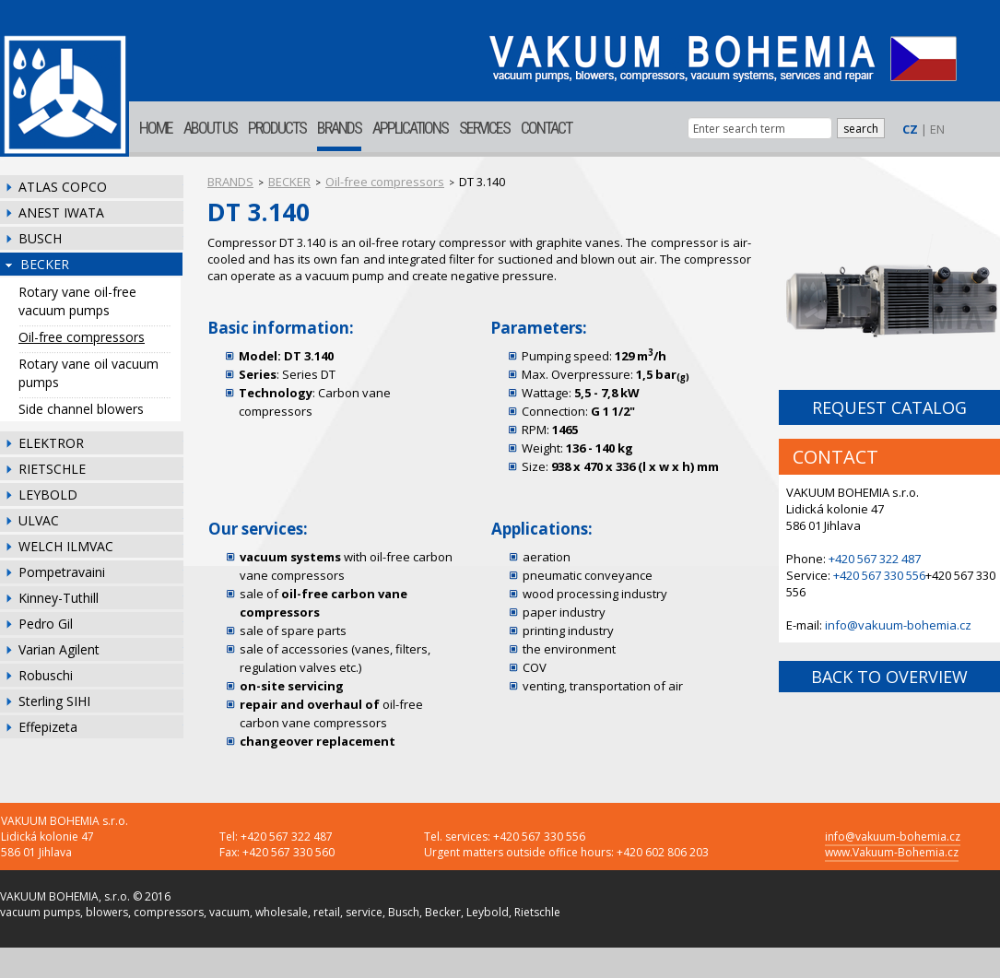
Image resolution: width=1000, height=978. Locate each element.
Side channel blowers (81, 409)
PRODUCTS (277, 127)
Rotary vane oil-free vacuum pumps (77, 301)
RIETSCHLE (52, 468)
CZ (910, 129)
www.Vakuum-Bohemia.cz (892, 852)
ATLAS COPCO (62, 186)
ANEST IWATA (61, 212)
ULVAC (38, 520)
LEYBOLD (47, 494)
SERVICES (484, 127)
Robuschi (45, 675)
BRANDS (339, 127)
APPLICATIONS (410, 127)
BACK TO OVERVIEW (889, 677)
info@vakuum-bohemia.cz (898, 625)
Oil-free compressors (81, 337)
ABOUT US (210, 127)
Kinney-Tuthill (58, 598)
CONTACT (546, 127)
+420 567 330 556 (879, 575)
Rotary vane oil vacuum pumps (88, 373)
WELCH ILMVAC (65, 546)
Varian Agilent (59, 649)
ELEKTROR (51, 443)
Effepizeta (47, 727)
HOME (155, 127)
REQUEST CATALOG (889, 407)
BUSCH (40, 238)
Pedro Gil (45, 623)
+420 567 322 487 (875, 558)
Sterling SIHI (54, 701)
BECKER (44, 264)
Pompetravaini (61, 572)
